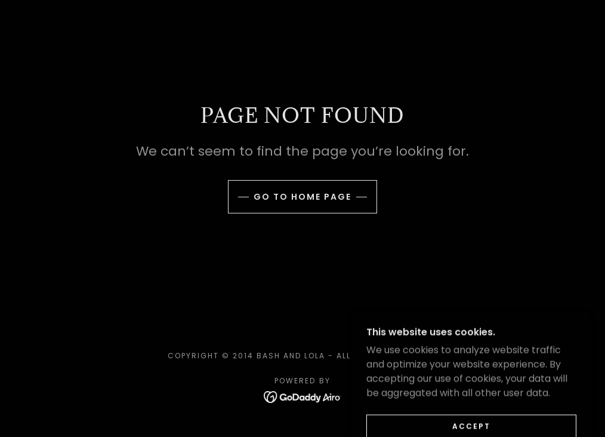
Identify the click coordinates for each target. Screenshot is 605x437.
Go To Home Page (302, 197)
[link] (303, 396)
